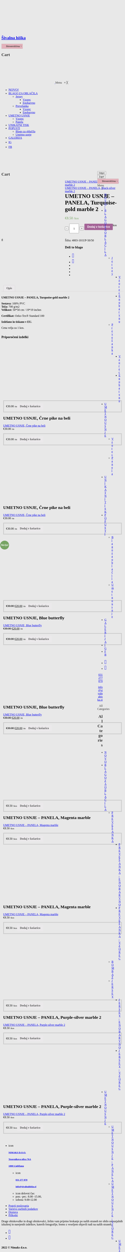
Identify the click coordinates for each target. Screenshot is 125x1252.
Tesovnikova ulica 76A (20, 1159)
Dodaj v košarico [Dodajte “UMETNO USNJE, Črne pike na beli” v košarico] (30, 406)
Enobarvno (119, 309)
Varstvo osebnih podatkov (23, 1208)
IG (105, 647)
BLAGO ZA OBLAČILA (105, 232)
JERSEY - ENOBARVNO (120, 1023)
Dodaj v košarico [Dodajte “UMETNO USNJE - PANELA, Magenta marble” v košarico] (30, 805)
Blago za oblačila (112, 559)
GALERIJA (105, 630)
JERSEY (113, 988)
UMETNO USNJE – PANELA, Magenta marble (30, 825)
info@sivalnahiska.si (100, 693)
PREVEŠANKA (113, 827)
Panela (112, 465)
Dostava (13, 1212)
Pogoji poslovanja (19, 1205)
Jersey (112, 265)
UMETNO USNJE (105, 419)
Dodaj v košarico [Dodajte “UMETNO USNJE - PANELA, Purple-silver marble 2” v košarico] (30, 1005)
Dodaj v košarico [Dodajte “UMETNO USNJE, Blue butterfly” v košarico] (38, 605)
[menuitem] (14, 89)
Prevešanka (112, 339)
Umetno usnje (113, 600)
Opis (9, 288)
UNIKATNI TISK (105, 494)
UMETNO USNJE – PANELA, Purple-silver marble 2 (34, 1024)
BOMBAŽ (113, 969)
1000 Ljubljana (16, 1166)
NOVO (105, 757)
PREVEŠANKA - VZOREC (120, 933)
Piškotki (13, 1215)
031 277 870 (100, 678)
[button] (61, 82)
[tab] (9, 288)
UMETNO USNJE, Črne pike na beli (24, 425)
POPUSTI (105, 525)
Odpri (102, 173)
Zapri (101, 176)
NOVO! (105, 201)
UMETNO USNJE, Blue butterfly (22, 625)
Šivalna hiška (13, 37)
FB (105, 653)
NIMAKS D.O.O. (17, 1152)
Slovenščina (11, 46)
